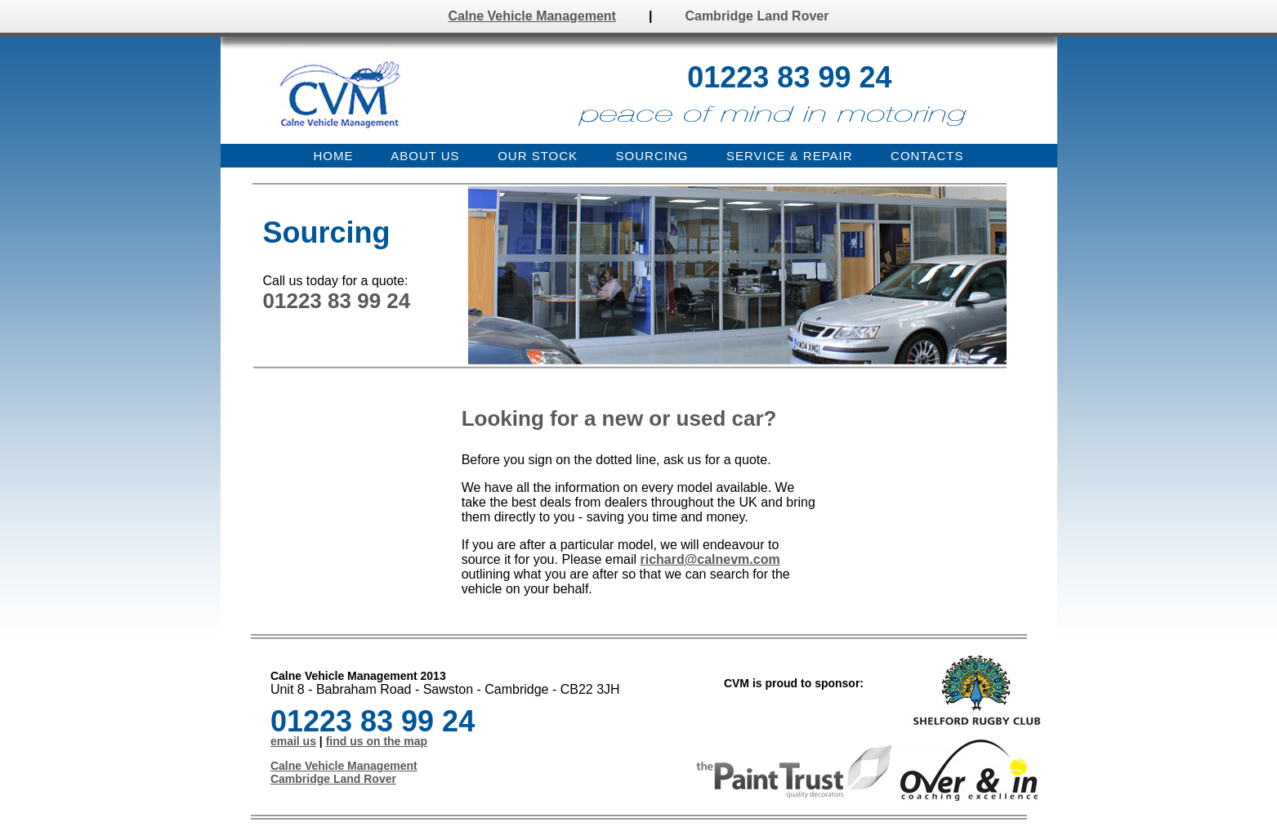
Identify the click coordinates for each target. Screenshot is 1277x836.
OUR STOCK (538, 156)
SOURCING (652, 156)
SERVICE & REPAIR (789, 156)
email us (293, 741)
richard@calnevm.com (709, 559)
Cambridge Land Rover (756, 16)
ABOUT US (425, 156)
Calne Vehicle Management (532, 16)
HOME (334, 156)
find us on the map (376, 741)
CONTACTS (927, 156)
